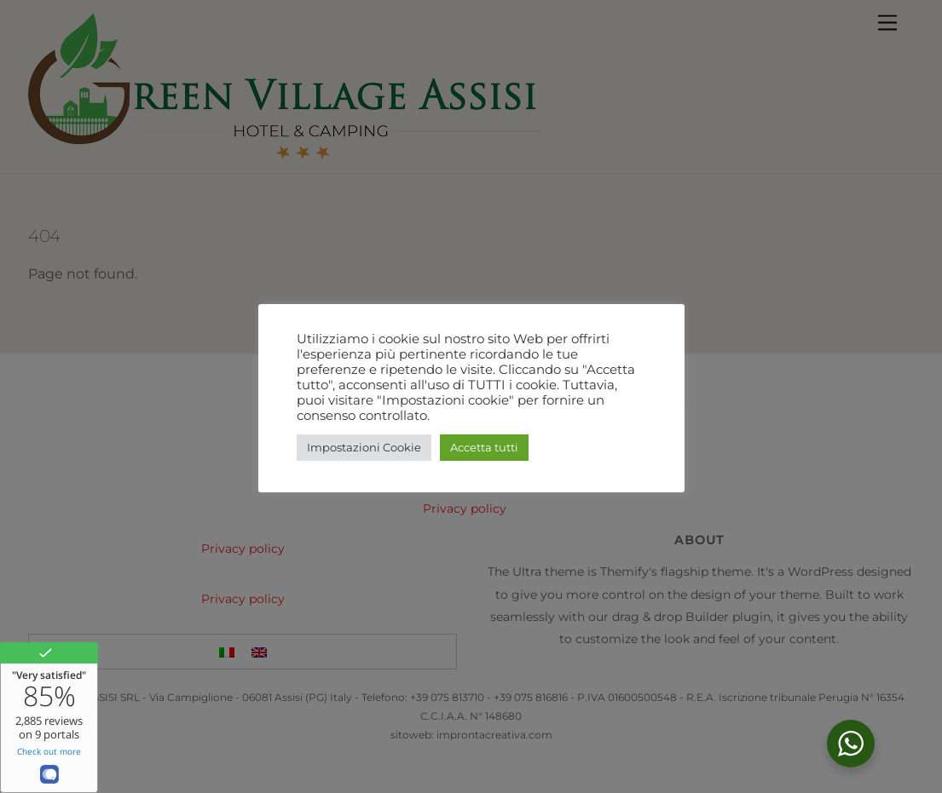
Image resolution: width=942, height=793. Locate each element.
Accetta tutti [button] (484, 447)
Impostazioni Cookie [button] (364, 447)
